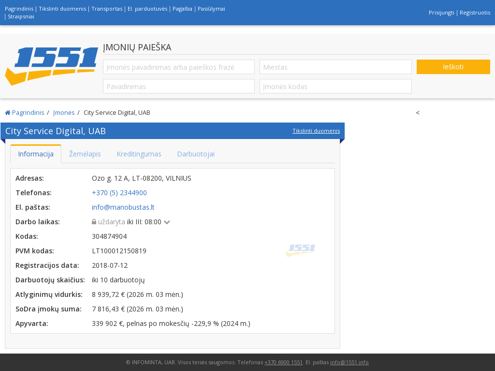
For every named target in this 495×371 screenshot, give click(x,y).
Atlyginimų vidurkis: (49, 294)
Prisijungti (441, 12)
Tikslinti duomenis (62, 8)
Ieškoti (453, 66)
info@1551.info (349, 362)
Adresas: (29, 178)
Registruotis (475, 12)
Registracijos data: (47, 265)
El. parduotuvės (147, 8)
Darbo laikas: (37, 221)
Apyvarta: (31, 323)
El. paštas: (32, 207)
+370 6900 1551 (283, 362)
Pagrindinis (19, 8)
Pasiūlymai (211, 8)
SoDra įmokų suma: (48, 308)
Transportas (106, 8)
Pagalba (182, 8)
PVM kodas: (34, 250)
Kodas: (26, 236)
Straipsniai (21, 16)
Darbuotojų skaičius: (50, 279)
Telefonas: (33, 192)
